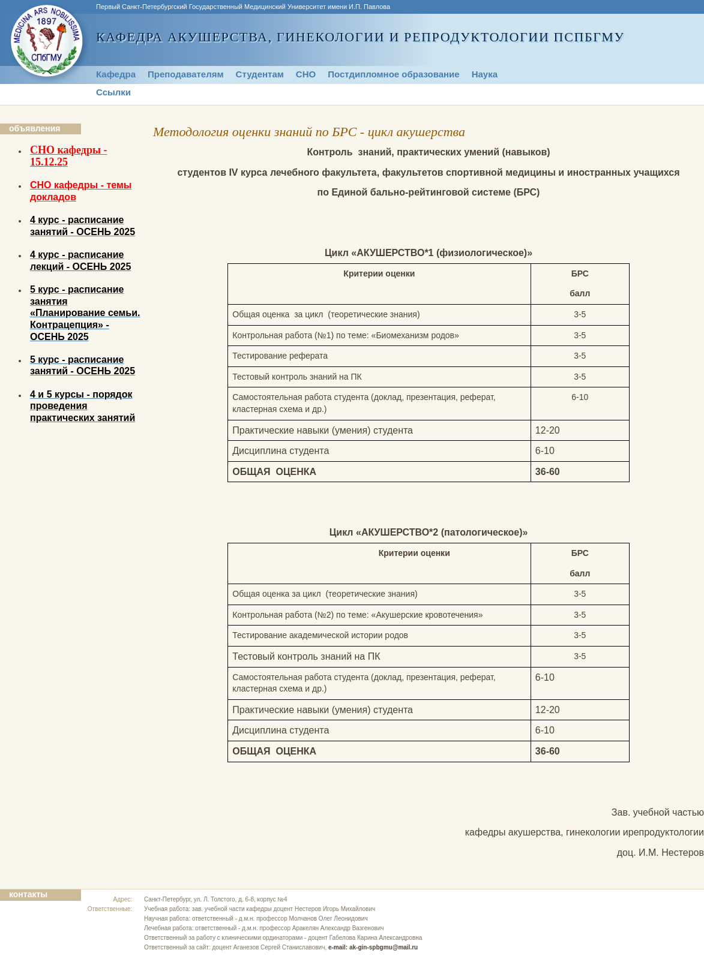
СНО (306, 74)
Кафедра (116, 74)
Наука (485, 74)
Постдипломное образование (394, 74)
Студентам (260, 74)
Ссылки (113, 92)
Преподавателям (186, 74)
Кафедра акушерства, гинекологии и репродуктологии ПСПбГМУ (360, 36)
